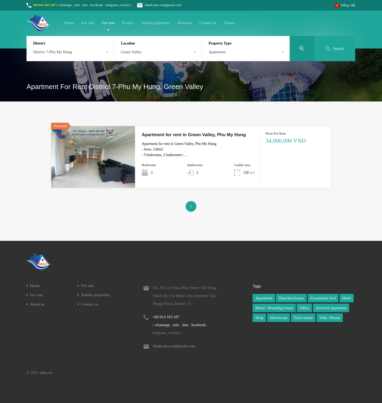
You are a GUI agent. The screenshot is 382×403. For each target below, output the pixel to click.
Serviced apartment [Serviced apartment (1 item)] (331, 308)
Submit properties (155, 23)
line (85, 5)
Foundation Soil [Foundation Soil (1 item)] (323, 298)
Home (69, 23)
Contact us (207, 23)
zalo (77, 5)
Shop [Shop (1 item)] (259, 318)
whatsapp (65, 5)
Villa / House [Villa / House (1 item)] (329, 318)
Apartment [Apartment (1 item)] (263, 298)
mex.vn (46, 372)
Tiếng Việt (345, 5)
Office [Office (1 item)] (304, 308)
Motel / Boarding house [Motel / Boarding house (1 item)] (274, 308)
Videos (229, 23)
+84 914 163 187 (44, 5)
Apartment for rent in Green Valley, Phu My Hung (194, 134)
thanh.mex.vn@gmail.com (156, 5)
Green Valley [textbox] (131, 52)
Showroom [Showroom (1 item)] (278, 318)
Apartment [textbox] (217, 52)
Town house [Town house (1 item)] (303, 318)
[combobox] (70, 52)
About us (184, 23)
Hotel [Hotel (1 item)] (346, 298)
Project (128, 23)
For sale (87, 23)
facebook (96, 5)
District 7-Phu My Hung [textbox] (52, 52)
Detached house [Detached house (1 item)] (291, 298)
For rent (108, 23)
